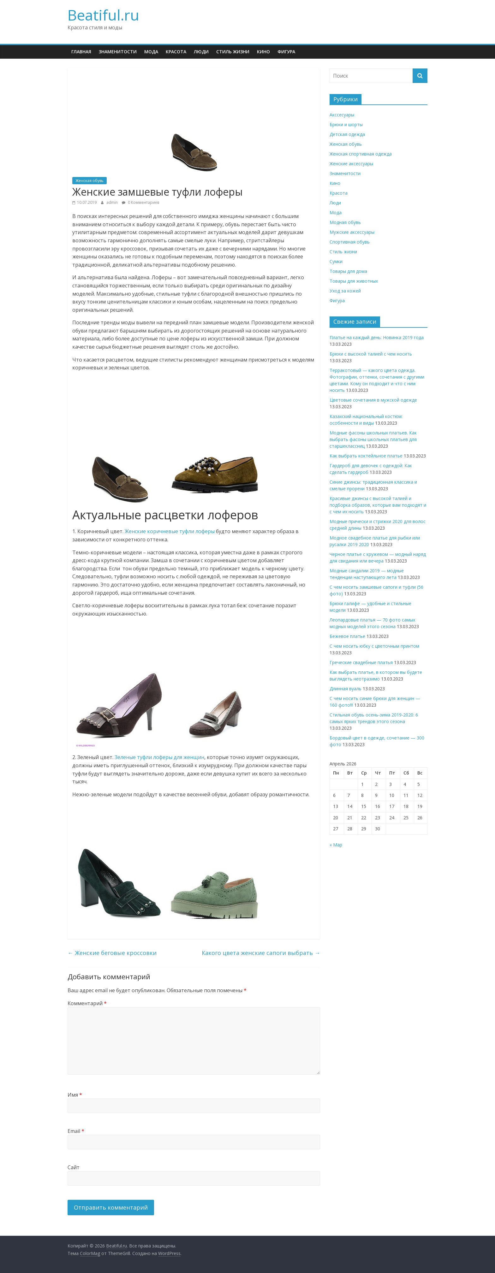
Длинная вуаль (345, 689)
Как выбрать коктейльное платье (366, 456)
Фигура (286, 52)
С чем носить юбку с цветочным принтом (374, 646)
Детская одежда (347, 134)
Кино (263, 52)
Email (76, 1131)
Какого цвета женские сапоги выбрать (261, 953)
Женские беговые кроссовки (112, 953)
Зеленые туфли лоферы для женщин (159, 757)
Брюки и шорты (346, 124)
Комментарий (87, 1003)
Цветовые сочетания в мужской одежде (373, 400)
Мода (151, 52)
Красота (176, 52)
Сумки (336, 261)
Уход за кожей (345, 291)
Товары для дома (348, 271)
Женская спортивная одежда (361, 154)
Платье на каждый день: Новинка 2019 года (377, 337)
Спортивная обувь (350, 242)
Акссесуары (342, 115)
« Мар (336, 845)
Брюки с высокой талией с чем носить (371, 354)
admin (112, 202)
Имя (75, 1094)
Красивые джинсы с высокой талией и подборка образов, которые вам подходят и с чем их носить (378, 505)
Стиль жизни (232, 52)
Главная (81, 52)
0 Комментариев (140, 202)
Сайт (74, 1167)
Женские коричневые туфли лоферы (170, 531)
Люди (201, 52)
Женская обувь (89, 180)
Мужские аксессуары (352, 232)
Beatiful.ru (103, 15)
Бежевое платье (347, 636)
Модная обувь (345, 222)
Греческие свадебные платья (361, 662)
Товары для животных (354, 281)
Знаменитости (118, 52)
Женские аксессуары (351, 164)
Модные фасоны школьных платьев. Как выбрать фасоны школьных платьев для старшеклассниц (373, 439)
